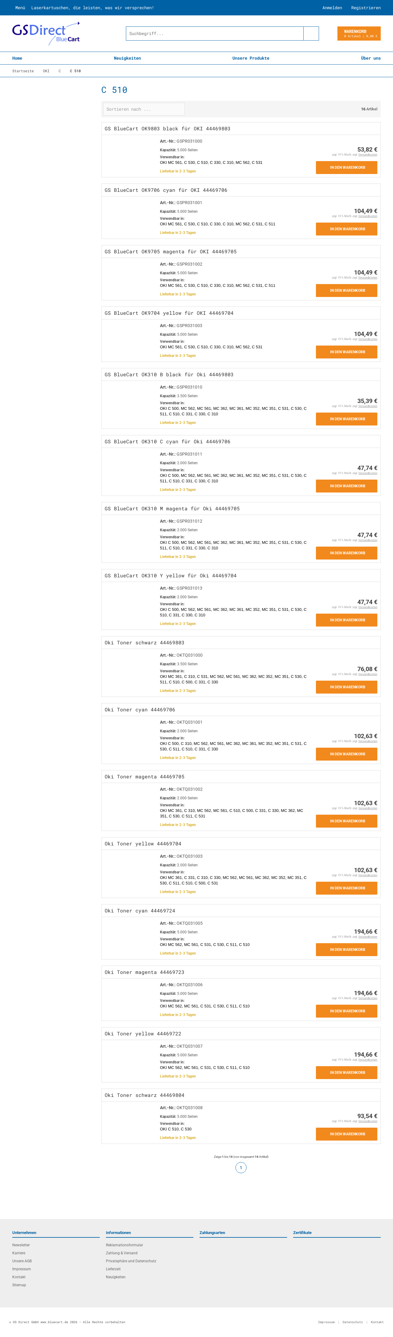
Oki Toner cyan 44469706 (140, 709)
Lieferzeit (113, 1269)
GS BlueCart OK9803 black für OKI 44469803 (168, 128)
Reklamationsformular (124, 1245)
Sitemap (19, 1285)
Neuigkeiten (127, 58)
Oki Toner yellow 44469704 (143, 843)
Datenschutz (353, 1322)
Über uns (371, 58)
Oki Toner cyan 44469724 (140, 910)
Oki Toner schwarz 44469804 (145, 1095)
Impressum (21, 1269)
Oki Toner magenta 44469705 (145, 776)
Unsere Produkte (250, 58)
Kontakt (18, 1277)
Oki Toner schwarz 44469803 (145, 642)
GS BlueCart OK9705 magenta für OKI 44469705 (171, 251)
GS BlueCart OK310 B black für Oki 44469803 (169, 374)
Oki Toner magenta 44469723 (145, 972)
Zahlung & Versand (122, 1253)
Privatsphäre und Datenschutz (131, 1261)
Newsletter (21, 1245)
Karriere (18, 1253)
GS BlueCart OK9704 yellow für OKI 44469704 (169, 313)
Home (17, 58)
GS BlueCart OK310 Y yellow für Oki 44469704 (171, 575)
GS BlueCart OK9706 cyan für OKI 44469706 (166, 190)
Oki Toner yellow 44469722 (143, 1033)
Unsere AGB (22, 1261)
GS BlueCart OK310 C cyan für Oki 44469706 (168, 441)
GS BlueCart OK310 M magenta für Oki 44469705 (172, 508)
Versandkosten (367, 154)
